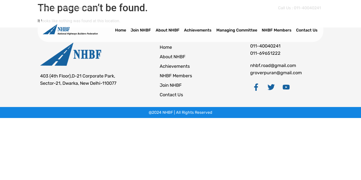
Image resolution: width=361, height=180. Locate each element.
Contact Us (307, 30)
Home (124, 30)
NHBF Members (278, 30)
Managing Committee (238, 30)
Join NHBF (144, 30)
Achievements (200, 30)
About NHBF (171, 30)
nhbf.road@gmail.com (273, 65)
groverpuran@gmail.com (276, 73)
